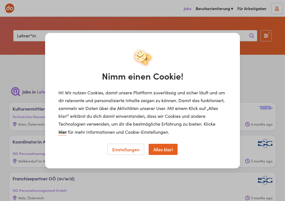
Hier (62, 132)
